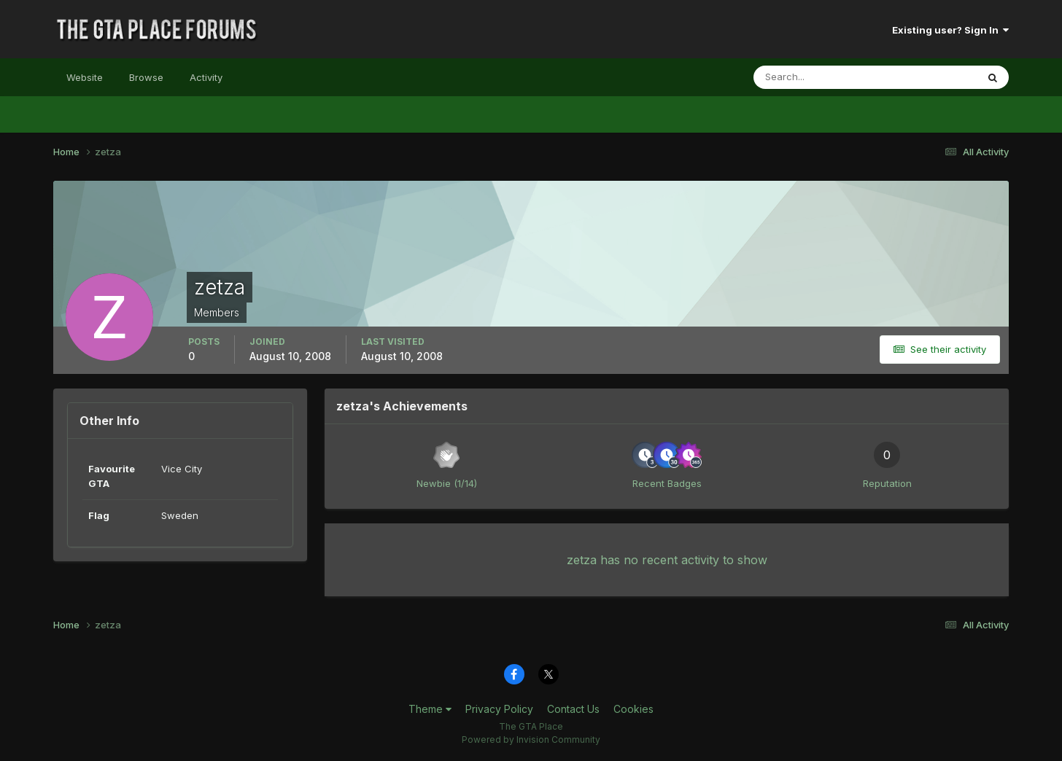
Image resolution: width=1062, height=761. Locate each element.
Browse (146, 77)
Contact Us (573, 709)
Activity (206, 77)
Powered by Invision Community (531, 739)
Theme (429, 709)
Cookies (633, 709)
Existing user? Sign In (950, 30)
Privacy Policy (499, 709)
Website (84, 77)
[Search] (817, 77)
